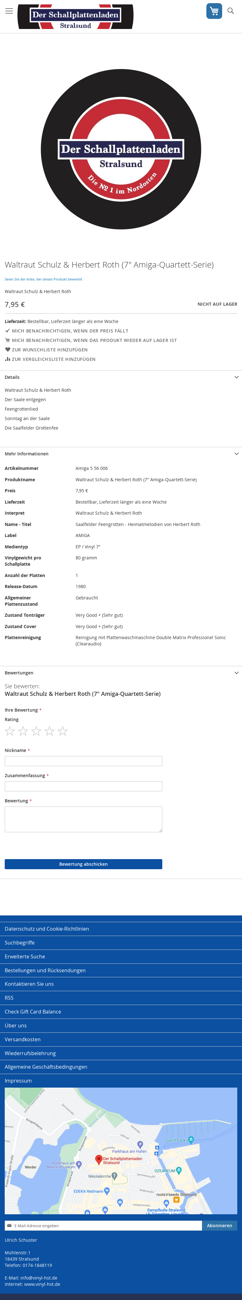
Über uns (16, 1025)
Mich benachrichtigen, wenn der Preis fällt (70, 331)
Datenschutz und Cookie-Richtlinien (47, 928)
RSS (9, 997)
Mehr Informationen (27, 454)
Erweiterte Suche (25, 956)
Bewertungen (19, 673)
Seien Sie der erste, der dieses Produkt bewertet (43, 279)
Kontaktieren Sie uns (29, 983)
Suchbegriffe (20, 942)
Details (12, 377)
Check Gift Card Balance (33, 1011)
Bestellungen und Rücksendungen (45, 970)
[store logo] (75, 16)
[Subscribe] (219, 1226)
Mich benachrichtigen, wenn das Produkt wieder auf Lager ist (94, 340)
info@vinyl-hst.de (38, 1278)
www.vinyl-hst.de (42, 1284)
